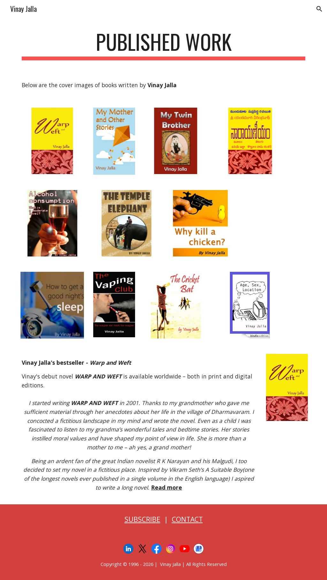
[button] (319, 9)
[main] (163, 45)
